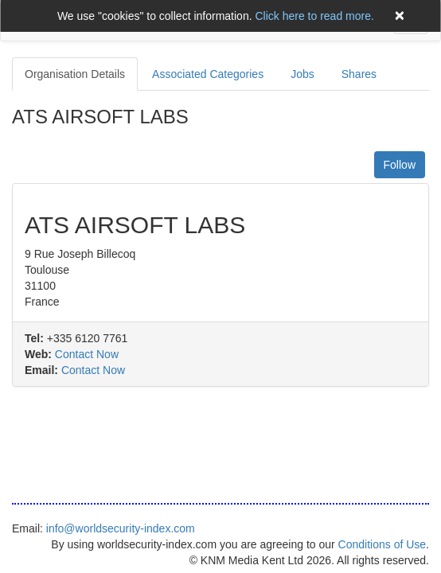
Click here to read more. (314, 16)
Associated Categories (207, 74)
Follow (400, 164)
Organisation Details (75, 74)
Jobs (302, 74)
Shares (359, 74)
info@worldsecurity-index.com (120, 528)
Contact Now (87, 354)
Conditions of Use (382, 544)
